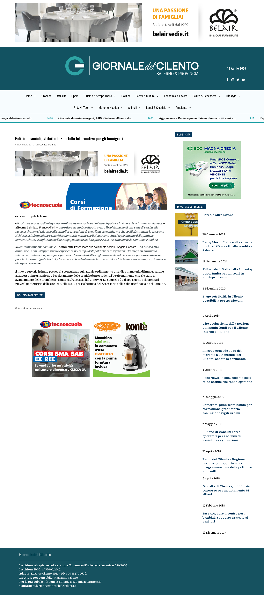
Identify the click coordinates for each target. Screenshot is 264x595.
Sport (74, 96)
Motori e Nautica (111, 108)
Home (30, 96)
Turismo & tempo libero (99, 96)
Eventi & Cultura (147, 96)
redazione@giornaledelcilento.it (54, 586)
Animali (134, 108)
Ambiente (184, 108)
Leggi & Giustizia (158, 108)
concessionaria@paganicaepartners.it (75, 581)
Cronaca (46, 96)
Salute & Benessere (207, 96)
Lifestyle (233, 96)
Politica (125, 96)
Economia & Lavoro (175, 96)
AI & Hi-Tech (83, 108)
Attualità (61, 96)
